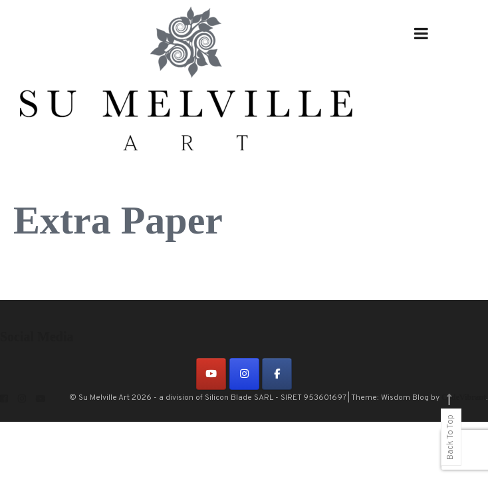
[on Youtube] (211, 374)
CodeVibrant (463, 397)
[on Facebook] (277, 374)
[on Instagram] (244, 374)
